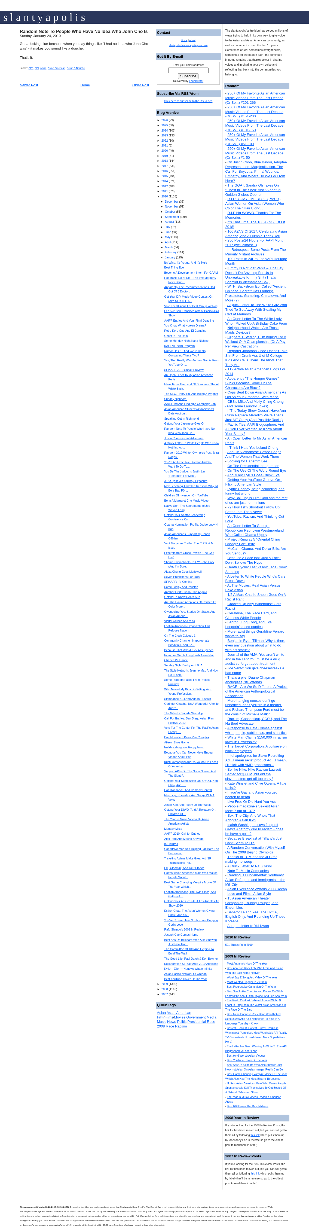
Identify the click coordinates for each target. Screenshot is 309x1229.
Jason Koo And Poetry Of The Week (187, 804)
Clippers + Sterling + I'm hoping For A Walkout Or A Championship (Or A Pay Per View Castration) (255, 341)
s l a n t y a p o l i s (44, 17)
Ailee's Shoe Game (176, 742)
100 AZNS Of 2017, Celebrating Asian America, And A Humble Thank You (256, 233)
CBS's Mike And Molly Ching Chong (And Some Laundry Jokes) (254, 403)
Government (196, 1017)
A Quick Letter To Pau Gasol (249, 866)
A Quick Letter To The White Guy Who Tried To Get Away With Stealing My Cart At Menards (256, 309)
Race (170, 1026)
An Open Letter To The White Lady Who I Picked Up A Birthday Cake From (256, 321)
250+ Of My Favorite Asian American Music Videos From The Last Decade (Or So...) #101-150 (255, 125)
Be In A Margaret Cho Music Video (186, 500)
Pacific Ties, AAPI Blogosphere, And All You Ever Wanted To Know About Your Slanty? (254, 429)
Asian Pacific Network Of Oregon (185, 973)
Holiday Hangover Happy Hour (184, 747)
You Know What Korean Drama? (185, 325)
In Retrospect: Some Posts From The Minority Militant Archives (255, 252)
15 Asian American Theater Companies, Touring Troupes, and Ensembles (252, 903)
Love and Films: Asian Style (249, 894)
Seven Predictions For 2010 (182, 576)
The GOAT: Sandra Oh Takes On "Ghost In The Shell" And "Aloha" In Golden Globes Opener (253, 190)
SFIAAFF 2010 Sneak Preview (184, 369)
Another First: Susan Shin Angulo (185, 592)
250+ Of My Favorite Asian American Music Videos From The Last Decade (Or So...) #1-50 (255, 153)
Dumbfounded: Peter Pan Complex (186, 737)
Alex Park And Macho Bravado (184, 838)
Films (169, 1017)
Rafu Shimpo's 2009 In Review (184, 929)
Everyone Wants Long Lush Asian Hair (189, 655)
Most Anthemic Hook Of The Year (247, 963)
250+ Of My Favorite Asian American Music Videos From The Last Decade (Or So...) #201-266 (255, 98)
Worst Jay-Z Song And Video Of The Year (252, 977)
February (171, 252)
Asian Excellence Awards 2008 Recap (257, 889)
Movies (179, 1017)
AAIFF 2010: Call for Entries (182, 833)
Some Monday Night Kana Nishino (186, 340)
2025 (164, 125)
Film (160, 1017)
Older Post (140, 85)
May (167, 237)
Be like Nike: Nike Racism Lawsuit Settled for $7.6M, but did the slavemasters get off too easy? (253, 774)
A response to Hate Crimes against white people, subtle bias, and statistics (256, 730)
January (170, 257)
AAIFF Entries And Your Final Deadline (189, 320)
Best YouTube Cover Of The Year (247, 1060)
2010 (164, 196)
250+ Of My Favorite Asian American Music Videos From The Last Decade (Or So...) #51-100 (255, 139)
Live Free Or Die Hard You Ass (251, 802)
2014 (164, 181)
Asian (43, 68)
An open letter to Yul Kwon (248, 926)
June (168, 232)
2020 (164, 150)
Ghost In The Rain (176, 335)
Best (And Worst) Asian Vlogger (246, 1055)
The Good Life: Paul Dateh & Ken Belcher (191, 958)
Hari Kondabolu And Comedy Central (188, 790)
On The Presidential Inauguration (253, 466)
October (170, 211)
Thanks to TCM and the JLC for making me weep (251, 859)
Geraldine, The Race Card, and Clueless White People (251, 615)
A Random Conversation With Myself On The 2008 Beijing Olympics (255, 850)
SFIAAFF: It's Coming (178, 581)
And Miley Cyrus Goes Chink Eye (253, 475)
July (167, 226)
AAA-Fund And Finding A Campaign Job (190, 403)
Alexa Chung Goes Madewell (182, 571)
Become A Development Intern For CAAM (191, 272)
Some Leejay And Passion (181, 586)
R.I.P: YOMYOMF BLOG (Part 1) (253, 199)
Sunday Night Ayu (175, 399)
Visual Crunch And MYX (179, 621)
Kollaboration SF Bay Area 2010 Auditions (191, 963)
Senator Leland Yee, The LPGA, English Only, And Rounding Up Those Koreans (255, 916)
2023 (164, 135)
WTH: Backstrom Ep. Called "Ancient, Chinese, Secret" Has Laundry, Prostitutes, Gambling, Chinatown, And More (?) (256, 293)
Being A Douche (76, 68)
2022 (164, 140)
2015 (164, 176)
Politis (181, 1022)
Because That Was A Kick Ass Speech (188, 650)
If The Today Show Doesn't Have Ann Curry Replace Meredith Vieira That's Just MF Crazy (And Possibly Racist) (255, 415)
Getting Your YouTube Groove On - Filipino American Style (253, 482)
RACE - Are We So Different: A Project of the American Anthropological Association (256, 691)
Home (85, 85)
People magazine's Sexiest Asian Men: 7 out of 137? (252, 808)
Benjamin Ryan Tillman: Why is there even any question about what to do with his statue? (255, 645)
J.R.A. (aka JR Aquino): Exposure (185, 481)
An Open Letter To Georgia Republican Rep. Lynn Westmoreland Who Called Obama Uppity (254, 530)
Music (161, 1022)
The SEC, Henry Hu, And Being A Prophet (191, 393)
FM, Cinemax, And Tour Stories (184, 868)
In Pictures (171, 844)
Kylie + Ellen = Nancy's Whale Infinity (188, 968)
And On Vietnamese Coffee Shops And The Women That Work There (253, 454)
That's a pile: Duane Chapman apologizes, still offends (250, 679)
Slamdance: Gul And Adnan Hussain (187, 698)
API (37, 68)
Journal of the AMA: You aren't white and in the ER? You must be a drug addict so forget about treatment (254, 659)
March (169, 247)
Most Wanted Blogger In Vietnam (247, 982)
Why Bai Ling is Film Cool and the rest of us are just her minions (256, 500)
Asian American (56, 68)
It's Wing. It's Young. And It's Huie (185, 262)
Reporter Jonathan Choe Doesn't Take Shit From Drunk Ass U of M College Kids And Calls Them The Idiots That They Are (256, 358)
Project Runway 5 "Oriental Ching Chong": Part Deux (252, 541)
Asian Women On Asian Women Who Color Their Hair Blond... (254, 206)
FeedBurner (196, 81)
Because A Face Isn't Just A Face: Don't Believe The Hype (253, 560)
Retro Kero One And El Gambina (185, 330)
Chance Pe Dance (176, 660)
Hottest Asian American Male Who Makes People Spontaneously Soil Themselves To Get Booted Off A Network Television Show (256, 1088)
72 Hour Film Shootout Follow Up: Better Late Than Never (253, 509)
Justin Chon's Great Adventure (183, 438)
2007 (164, 994)
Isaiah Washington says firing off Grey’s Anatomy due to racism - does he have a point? (254, 829)
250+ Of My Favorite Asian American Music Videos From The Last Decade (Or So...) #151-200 (255, 111)
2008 (164, 989)
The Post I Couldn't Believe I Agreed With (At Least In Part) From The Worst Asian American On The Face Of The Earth (255, 1005)
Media (211, 1017)
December (171, 201)
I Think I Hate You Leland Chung (252, 448)
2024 (164, 130)
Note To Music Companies (248, 871)
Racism (181, 1026)
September (172, 216)
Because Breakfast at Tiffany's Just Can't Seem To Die (254, 840)
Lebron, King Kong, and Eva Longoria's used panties (248, 624)
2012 (164, 186)
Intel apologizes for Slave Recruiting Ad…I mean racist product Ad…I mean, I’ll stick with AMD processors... (256, 760)
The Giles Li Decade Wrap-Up (183, 713)
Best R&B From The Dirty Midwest (247, 1106)
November (171, 206)
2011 (164, 191)
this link (254, 1135)
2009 (164, 984)
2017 (164, 165)
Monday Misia (173, 828)
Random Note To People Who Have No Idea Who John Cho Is (84, 31)
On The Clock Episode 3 (179, 635)
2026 (164, 120)
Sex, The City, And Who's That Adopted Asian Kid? (250, 817)
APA (31, 68)
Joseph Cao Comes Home (181, 934)
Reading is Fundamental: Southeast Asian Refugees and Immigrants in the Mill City (255, 879)
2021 (164, 145)
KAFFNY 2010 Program (179, 345)
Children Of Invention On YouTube (186, 495)
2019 (164, 155)
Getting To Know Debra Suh (182, 597)
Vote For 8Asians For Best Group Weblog (191, 306)
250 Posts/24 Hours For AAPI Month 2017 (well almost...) (255, 242)
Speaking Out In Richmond (181, 418)
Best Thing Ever (174, 267)
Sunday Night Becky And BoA (183, 665)
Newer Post (29, 85)
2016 (164, 171)
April (168, 242)
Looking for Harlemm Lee (247, 461)
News (171, 1022)
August (169, 221)
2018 (164, 160)
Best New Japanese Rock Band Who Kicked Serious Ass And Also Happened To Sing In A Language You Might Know (253, 1019)
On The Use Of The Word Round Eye (256, 470)
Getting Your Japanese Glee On (184, 423)
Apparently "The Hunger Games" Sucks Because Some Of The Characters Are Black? (252, 383)
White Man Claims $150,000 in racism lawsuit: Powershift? (256, 739)
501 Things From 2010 (239, 944)
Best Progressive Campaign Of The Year (251, 986)
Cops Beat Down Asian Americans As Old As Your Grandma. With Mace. (255, 394)
